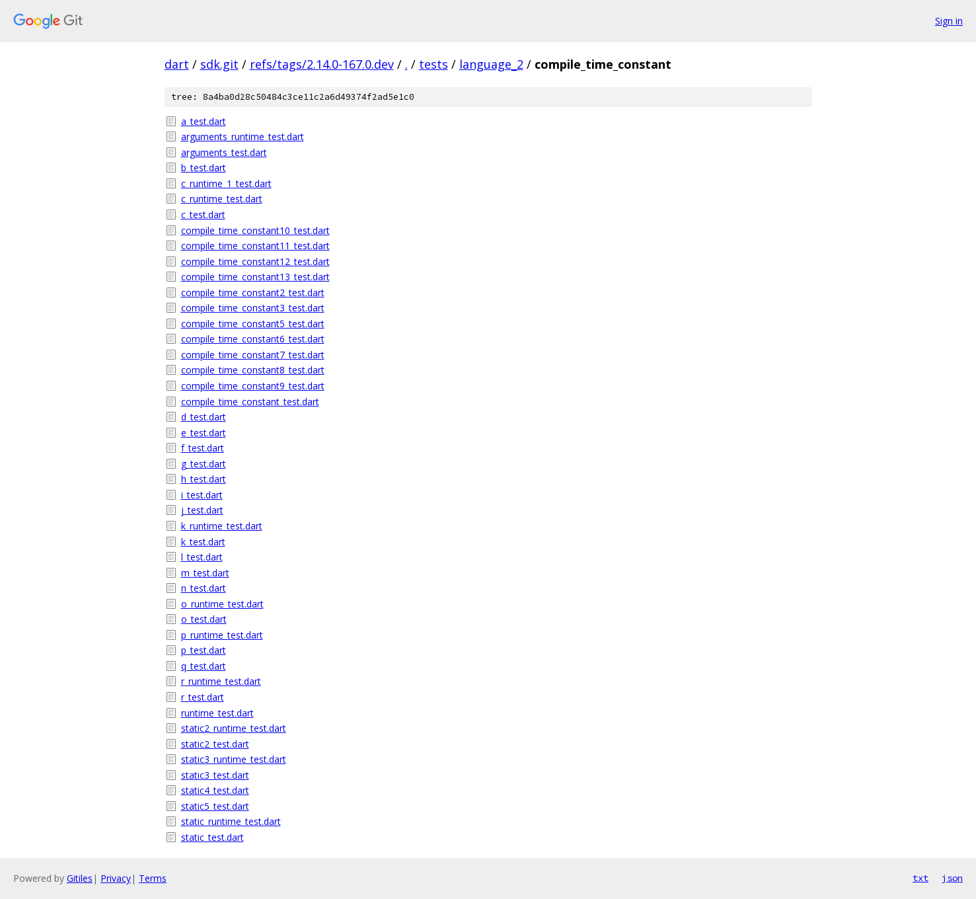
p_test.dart (203, 650)
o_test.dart (204, 619)
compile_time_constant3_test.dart (252, 307)
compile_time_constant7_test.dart (252, 354)
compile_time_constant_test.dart (250, 401)
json (952, 878)
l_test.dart (202, 557)
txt (920, 878)
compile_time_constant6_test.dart (252, 338)
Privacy (115, 878)
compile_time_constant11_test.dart (255, 245)
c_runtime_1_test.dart (226, 183)
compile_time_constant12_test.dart (255, 261)
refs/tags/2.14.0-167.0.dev (322, 64)
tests (433, 64)
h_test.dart (203, 479)
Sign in (949, 21)
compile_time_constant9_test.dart (252, 385)
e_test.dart (203, 432)
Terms (153, 878)
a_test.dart (203, 121)
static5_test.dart (215, 806)
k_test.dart (203, 541)
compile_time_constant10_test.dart (255, 230)
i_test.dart (202, 495)
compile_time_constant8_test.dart (252, 370)
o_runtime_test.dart (222, 604)
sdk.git (219, 64)
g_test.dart (203, 463)
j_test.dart (202, 510)
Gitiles (80, 878)
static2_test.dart (215, 744)
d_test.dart (203, 416)
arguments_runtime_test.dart (242, 136)
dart (177, 64)
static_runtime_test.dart (231, 821)
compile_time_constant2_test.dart (252, 292)
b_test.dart (203, 167)
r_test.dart (202, 697)
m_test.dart (205, 573)
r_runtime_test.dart (221, 681)
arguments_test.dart (224, 152)
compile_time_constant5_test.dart (252, 323)
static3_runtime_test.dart (233, 759)
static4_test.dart (215, 790)
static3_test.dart (215, 775)
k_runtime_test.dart (221, 526)
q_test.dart (203, 666)
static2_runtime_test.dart (233, 728)
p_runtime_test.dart (222, 635)
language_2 (491, 64)
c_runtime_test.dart (221, 198)
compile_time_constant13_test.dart (255, 276)
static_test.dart (212, 837)
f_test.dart (202, 448)
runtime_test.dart (217, 713)
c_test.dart (203, 214)
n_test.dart (203, 588)
